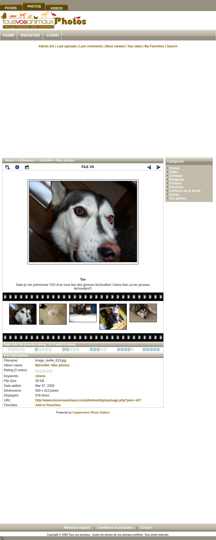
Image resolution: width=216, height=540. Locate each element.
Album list (46, 46)
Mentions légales (77, 528)
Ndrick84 (46, 160)
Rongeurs (176, 179)
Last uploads (67, 46)
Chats (173, 172)
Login (52, 35)
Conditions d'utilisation (115, 528)
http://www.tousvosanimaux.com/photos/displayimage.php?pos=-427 (88, 400)
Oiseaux (175, 183)
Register (30, 35)
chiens (40, 376)
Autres (174, 195)
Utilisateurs (26, 160)
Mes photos (65, 160)
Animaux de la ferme (184, 191)
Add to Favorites (48, 405)
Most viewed (115, 46)
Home (8, 35)
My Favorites (154, 46)
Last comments (91, 46)
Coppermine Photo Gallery (91, 412)
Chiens (174, 168)
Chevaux (175, 176)
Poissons (176, 187)
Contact (146, 528)
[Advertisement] (50, 102)
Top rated (134, 46)
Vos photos (177, 198)
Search (172, 46)
